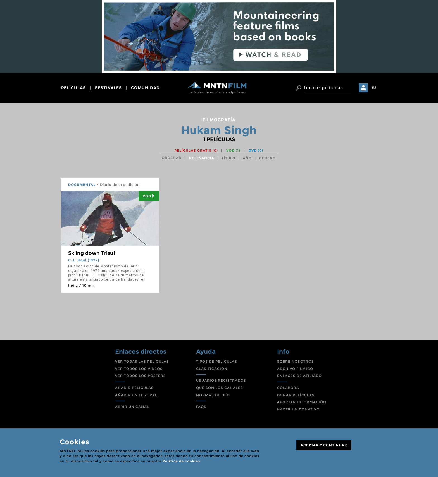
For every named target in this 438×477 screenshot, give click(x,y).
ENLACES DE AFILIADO (299, 376)
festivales (108, 87)
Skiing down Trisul (91, 253)
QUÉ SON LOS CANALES (219, 388)
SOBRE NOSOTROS (295, 361)
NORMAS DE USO (213, 395)
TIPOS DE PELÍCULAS (216, 361)
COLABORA (288, 388)
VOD (233, 150)
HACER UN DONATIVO (298, 409)
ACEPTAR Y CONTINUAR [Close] (324, 445)
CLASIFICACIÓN (211, 369)
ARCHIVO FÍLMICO (295, 369)
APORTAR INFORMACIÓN (301, 402)
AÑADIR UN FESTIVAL (136, 395)
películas (73, 87)
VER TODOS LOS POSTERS (140, 376)
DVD (256, 150)
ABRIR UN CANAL (132, 407)
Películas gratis (196, 150)
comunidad (145, 87)
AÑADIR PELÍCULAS (134, 388)
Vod (149, 196)
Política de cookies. (182, 461)
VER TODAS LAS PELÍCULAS (142, 361)
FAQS (201, 407)
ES (374, 88)
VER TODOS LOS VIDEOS (139, 369)
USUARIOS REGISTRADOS (221, 380)
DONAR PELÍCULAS (296, 395)
